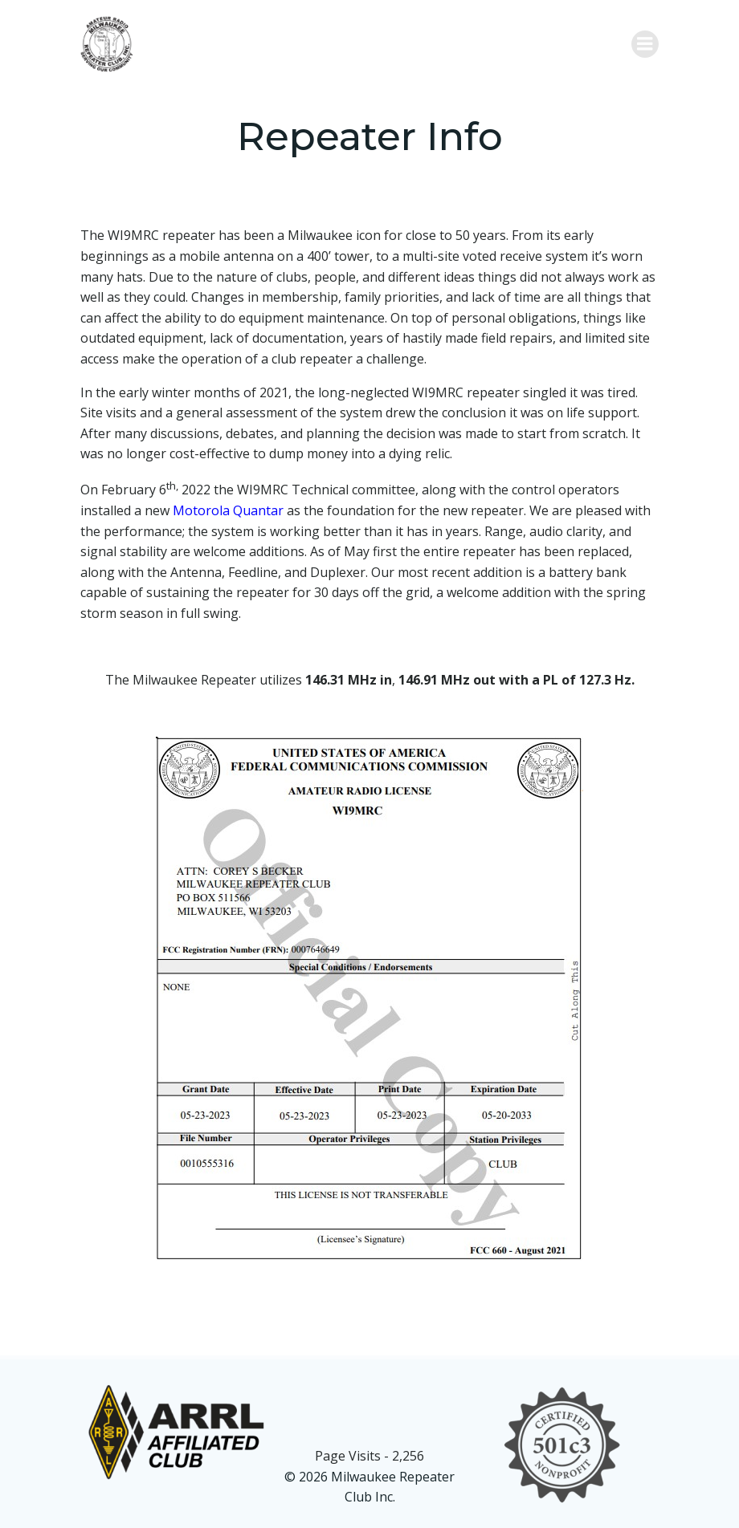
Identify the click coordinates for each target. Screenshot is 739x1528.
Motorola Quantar (228, 510)
